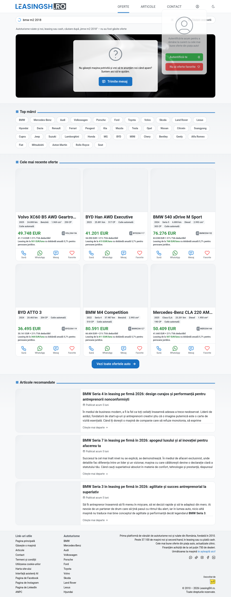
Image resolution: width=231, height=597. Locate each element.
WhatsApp (40, 254)
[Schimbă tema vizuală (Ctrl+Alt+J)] (213, 6)
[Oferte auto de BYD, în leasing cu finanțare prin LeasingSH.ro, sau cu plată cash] (119, 136)
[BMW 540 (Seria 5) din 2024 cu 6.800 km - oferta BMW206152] (183, 208)
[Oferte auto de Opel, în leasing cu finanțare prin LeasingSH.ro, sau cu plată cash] (149, 128)
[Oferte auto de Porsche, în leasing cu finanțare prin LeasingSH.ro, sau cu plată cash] (101, 120)
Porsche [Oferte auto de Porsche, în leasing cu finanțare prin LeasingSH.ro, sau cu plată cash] (68, 559)
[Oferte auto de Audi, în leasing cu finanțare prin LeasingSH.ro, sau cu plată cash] (63, 120)
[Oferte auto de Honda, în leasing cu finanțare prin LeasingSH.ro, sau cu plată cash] (91, 136)
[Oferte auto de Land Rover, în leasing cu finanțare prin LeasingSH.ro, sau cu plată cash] (181, 120)
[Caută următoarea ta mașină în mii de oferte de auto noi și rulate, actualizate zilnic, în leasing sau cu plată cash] (115, 363)
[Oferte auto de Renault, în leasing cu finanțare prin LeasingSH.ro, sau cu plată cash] (56, 128)
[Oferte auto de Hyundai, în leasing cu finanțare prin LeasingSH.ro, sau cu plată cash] (24, 128)
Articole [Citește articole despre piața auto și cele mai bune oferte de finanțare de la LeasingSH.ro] (20, 550)
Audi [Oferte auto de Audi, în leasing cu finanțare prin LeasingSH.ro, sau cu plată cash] (66, 550)
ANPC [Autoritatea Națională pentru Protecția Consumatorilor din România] (19, 591)
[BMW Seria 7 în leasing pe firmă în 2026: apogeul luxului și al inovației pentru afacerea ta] (115, 457)
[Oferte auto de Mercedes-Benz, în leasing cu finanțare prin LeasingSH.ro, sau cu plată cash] (42, 120)
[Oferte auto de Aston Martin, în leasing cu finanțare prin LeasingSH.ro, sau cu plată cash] (60, 145)
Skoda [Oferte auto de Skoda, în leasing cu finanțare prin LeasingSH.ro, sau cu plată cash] (67, 578)
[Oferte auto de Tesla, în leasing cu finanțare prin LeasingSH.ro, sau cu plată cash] (134, 128)
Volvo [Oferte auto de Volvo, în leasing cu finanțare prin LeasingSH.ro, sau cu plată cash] (67, 573)
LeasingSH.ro (207, 588)
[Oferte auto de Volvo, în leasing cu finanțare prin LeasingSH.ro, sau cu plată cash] (147, 120)
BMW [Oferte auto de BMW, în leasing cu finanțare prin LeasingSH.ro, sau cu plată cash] (67, 541)
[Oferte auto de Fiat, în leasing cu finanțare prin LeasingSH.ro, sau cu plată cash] (21, 145)
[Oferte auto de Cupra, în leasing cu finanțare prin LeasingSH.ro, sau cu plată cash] (22, 136)
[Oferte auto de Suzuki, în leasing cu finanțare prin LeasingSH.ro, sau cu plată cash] (52, 136)
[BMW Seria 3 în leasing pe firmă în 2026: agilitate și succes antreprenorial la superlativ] (115, 503)
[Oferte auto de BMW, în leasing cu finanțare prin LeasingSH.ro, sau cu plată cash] (22, 120)
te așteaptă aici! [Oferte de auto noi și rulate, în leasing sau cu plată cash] (206, 551)
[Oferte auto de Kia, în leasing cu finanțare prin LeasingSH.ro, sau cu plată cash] (105, 128)
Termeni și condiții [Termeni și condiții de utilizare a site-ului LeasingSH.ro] (26, 559)
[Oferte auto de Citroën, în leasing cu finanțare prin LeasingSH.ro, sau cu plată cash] (181, 128)
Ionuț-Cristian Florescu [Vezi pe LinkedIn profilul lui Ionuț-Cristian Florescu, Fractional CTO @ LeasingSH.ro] (212, 582)
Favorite (72, 254)
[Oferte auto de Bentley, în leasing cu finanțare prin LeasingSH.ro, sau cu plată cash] (163, 136)
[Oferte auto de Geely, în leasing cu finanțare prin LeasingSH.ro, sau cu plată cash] (179, 136)
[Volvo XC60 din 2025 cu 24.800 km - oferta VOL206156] (48, 208)
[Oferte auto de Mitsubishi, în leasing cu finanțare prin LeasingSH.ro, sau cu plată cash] (38, 145)
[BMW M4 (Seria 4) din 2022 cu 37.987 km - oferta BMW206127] (115, 303)
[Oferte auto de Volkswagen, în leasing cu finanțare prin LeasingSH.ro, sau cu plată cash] (81, 120)
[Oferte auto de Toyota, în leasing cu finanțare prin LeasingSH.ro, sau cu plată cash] (132, 120)
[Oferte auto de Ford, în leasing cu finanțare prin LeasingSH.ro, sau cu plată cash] (117, 120)
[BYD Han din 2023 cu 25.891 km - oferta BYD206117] (115, 208)
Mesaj (56, 254)
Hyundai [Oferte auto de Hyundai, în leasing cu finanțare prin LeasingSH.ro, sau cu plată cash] (68, 591)
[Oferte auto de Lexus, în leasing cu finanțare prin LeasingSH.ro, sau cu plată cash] (200, 120)
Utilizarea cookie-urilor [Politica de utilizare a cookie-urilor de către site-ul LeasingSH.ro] (28, 564)
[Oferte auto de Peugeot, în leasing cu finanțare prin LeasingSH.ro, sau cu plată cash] (90, 128)
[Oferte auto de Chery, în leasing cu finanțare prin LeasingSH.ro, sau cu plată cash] (147, 136)
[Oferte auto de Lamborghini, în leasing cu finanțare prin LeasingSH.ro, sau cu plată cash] (71, 136)
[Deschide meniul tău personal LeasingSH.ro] (197, 6)
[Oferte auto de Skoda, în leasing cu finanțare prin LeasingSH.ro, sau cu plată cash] (163, 120)
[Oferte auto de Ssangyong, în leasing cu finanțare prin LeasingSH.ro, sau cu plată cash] (200, 128)
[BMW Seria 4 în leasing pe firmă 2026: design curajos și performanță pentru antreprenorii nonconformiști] (115, 410)
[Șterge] (172, 19)
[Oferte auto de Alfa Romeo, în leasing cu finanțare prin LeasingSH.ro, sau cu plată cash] (198, 136)
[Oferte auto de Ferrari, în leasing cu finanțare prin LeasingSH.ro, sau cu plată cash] (73, 128)
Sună (24, 254)
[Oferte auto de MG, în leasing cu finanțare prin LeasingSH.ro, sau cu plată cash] (105, 136)
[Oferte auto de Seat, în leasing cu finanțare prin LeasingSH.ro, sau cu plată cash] (100, 145)
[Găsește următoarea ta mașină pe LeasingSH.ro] (41, 6)
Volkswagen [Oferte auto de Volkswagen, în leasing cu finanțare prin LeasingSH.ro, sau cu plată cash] (70, 554)
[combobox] (99, 20)
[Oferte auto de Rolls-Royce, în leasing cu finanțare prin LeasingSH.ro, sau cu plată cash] (82, 145)
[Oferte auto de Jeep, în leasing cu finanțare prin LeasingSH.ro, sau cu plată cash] (37, 136)
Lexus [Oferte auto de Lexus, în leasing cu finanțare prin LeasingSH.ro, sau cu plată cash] (67, 587)
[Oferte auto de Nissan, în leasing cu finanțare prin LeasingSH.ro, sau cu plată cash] (164, 128)
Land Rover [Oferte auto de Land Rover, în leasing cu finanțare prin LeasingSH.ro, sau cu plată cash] (70, 582)
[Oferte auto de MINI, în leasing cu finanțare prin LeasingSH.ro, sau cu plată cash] (132, 136)
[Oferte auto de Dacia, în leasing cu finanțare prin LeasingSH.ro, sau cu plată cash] (40, 128)
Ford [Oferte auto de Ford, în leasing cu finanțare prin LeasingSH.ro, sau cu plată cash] (66, 564)
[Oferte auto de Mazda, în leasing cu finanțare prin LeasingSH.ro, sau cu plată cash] (119, 128)
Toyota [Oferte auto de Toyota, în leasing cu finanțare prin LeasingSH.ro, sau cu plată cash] (67, 568)
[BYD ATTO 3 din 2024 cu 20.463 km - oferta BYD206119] (48, 303)
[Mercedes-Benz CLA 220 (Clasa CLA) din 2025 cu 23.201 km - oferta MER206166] (183, 303)
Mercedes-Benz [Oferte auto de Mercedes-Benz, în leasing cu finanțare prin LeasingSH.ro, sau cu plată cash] (72, 545)
